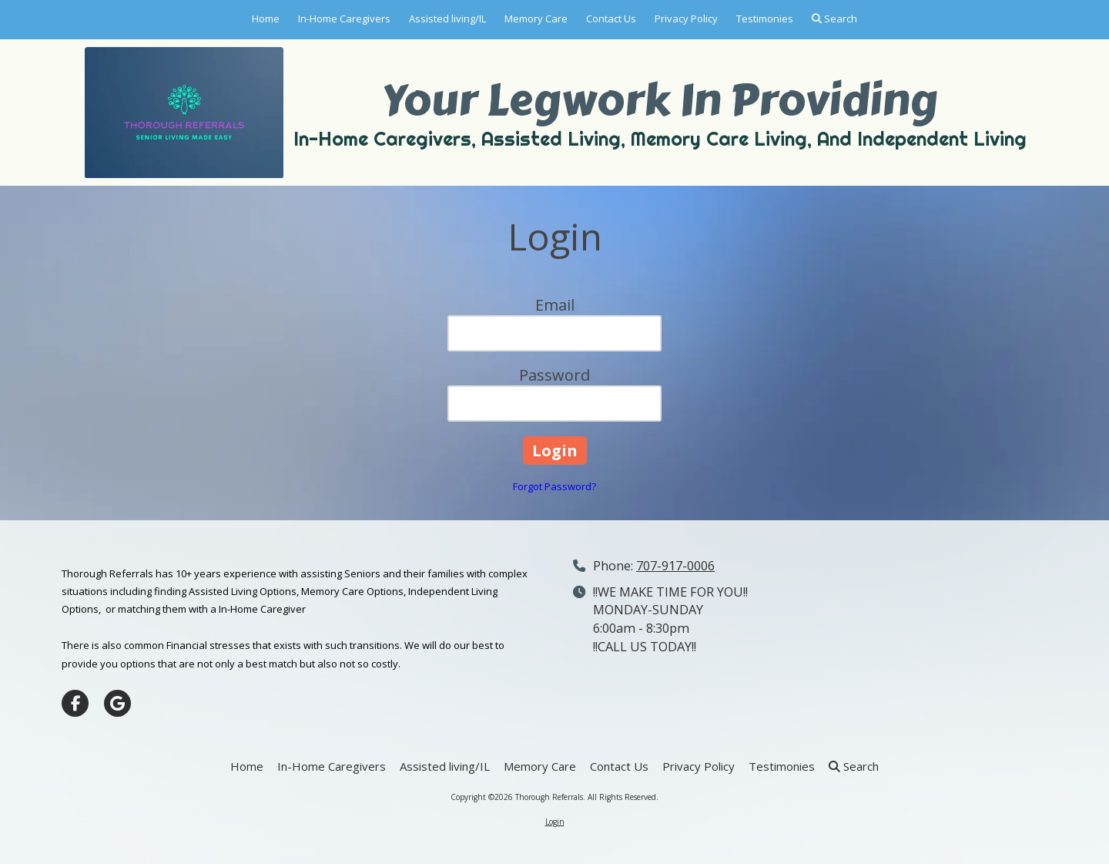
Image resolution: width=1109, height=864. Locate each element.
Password (554, 375)
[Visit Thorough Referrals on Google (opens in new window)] (117, 703)
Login (555, 821)
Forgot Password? (554, 486)
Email (555, 304)
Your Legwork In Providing (659, 100)
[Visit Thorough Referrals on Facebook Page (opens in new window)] (75, 703)
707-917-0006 (675, 565)
